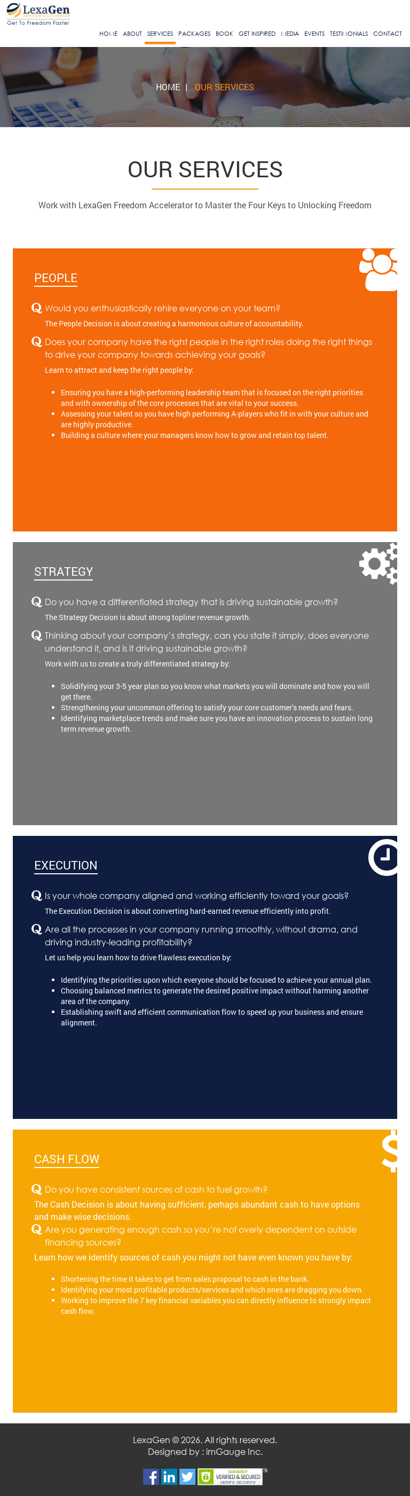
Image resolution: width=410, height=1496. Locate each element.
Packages (194, 33)
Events (314, 33)
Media (290, 33)
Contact (387, 33)
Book (224, 33)
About (132, 33)
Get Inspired (257, 33)
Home (108, 33)
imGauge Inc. (234, 1451)
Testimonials (349, 33)
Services (160, 33)
